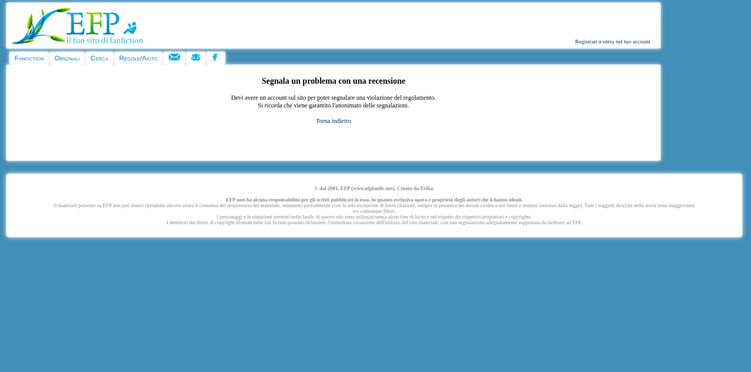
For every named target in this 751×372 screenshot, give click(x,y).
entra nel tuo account (626, 41)
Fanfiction (28, 58)
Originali (67, 58)
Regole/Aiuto (138, 58)
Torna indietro (333, 121)
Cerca (99, 58)
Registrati (586, 41)
